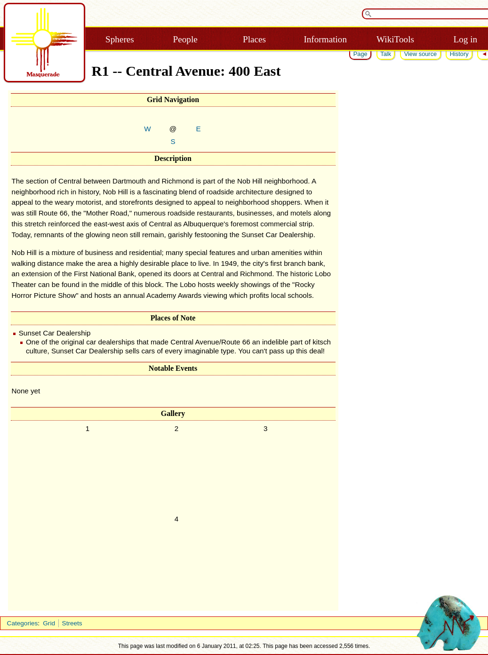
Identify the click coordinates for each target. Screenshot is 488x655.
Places (254, 39)
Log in (465, 39)
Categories (22, 623)
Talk (385, 53)
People (185, 39)
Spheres (119, 39)
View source (420, 53)
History (459, 53)
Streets (72, 623)
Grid (49, 623)
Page (360, 53)
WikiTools (395, 39)
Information (325, 39)
